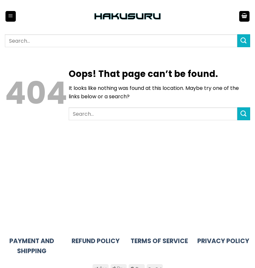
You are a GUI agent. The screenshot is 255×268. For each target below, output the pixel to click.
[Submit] (243, 40)
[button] (10, 16)
